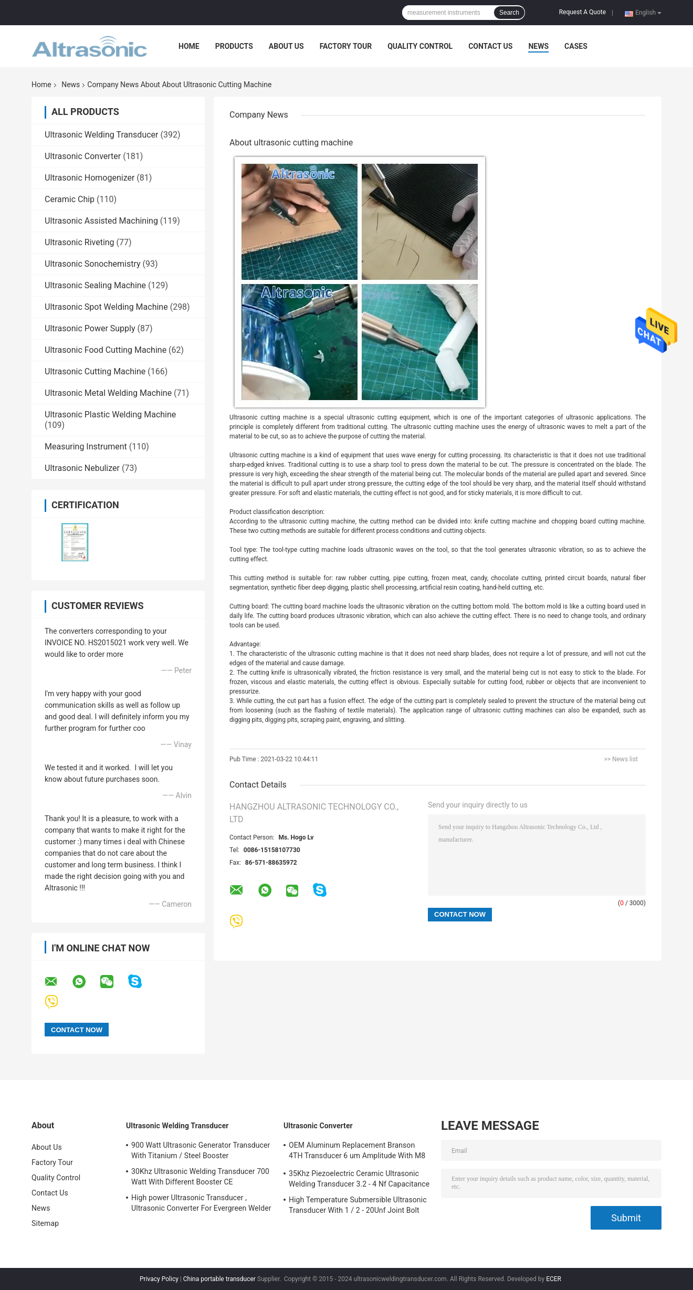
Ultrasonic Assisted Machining (101, 221)
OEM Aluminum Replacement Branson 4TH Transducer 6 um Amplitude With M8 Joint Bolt (357, 1152)
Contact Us (490, 46)
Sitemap (45, 1223)
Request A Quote (582, 12)
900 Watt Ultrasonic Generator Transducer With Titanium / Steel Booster (200, 1150)
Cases (575, 46)
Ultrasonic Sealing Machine (95, 285)
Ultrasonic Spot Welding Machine (106, 307)
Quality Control (420, 46)
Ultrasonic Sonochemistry (93, 264)
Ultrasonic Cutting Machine (95, 371)
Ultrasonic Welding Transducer (101, 135)
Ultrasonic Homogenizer (89, 178)
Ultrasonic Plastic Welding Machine (110, 414)
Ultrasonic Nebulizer (82, 468)
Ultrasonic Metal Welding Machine (108, 393)
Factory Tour (346, 46)
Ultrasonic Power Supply (90, 328)
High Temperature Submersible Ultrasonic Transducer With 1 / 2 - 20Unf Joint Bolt (358, 1204)
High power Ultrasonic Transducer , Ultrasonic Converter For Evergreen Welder (201, 1202)
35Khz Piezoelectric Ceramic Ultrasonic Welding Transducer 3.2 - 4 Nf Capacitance (359, 1178)
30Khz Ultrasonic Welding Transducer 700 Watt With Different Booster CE (200, 1176)
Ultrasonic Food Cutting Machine (105, 350)
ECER (553, 1279)
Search (509, 12)
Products (234, 46)
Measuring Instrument (86, 447)
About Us (286, 46)
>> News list (621, 759)
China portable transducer (219, 1279)
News (538, 46)
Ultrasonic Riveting (79, 242)
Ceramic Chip (69, 199)
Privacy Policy (159, 1279)
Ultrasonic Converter (83, 156)
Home (189, 46)
